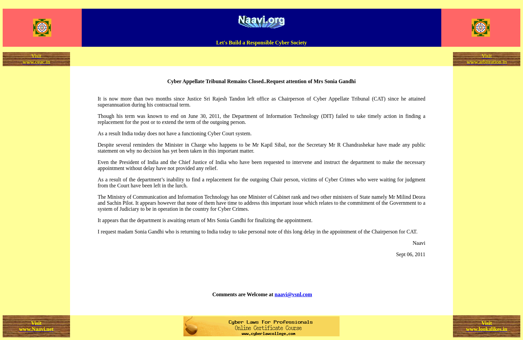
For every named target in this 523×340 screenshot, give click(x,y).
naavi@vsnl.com (293, 294)
